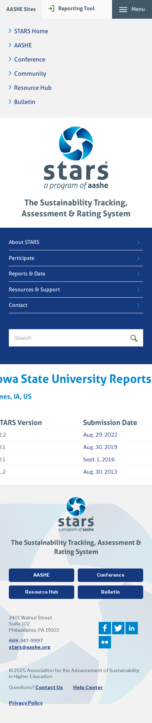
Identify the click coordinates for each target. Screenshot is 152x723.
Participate (21, 258)
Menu (138, 9)
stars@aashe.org (30, 647)
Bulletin (24, 102)
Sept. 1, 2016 (99, 459)
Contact (18, 305)
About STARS (24, 242)
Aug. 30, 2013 (100, 472)
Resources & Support (34, 289)
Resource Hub (33, 88)
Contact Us (49, 687)
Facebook (105, 628)
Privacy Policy (25, 703)
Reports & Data (27, 273)
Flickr (105, 642)
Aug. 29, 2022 (100, 435)
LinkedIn (131, 628)
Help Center (88, 687)
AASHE (23, 45)
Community (30, 73)
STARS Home (31, 31)
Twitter (118, 628)
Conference (29, 59)
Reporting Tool (76, 8)
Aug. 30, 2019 (100, 447)
